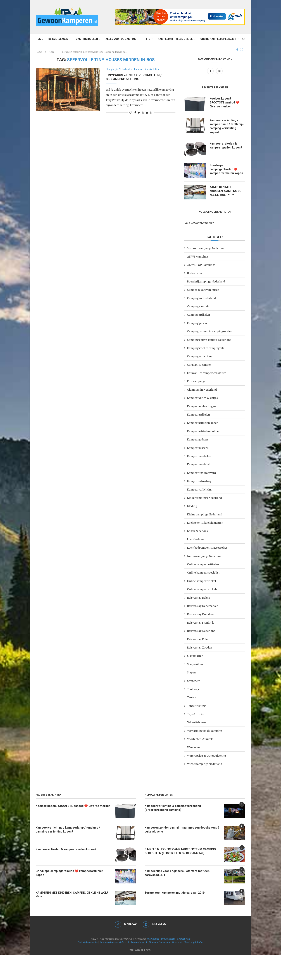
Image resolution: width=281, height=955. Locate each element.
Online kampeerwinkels (202, 589)
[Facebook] (237, 49)
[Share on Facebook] (135, 112)
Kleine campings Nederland (204, 514)
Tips (147, 38)
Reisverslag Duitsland (201, 614)
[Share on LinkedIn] (147, 112)
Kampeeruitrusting (199, 481)
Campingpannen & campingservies (209, 331)
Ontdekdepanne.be (88, 942)
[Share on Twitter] (139, 112)
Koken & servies (197, 531)
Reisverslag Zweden (199, 647)
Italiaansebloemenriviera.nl (114, 942)
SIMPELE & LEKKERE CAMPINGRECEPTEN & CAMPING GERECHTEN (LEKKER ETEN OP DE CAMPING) (180, 851)
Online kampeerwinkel (201, 581)
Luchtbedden (195, 539)
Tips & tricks (195, 714)
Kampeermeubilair (199, 464)
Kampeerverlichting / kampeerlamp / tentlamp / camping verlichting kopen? (226, 126)
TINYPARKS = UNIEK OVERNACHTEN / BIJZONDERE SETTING (134, 77)
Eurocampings (196, 381)
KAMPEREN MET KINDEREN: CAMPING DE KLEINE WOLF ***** (225, 191)
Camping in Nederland (201, 298)
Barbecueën (194, 273)
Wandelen (193, 747)
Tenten (191, 697)
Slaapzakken (195, 664)
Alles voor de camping (121, 38)
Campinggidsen (197, 323)
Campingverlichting (199, 356)
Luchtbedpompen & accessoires (207, 548)
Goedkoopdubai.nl (193, 942)
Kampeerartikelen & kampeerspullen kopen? (225, 145)
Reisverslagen (58, 38)
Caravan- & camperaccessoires (206, 373)
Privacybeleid (168, 938)
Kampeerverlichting (199, 489)
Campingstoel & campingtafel (206, 348)
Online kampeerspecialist (218, 38)
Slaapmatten (195, 656)
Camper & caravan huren (203, 290)
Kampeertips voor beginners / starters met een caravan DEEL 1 (177, 873)
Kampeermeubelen (199, 456)
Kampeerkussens (197, 448)
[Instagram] (241, 49)
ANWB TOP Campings (201, 265)
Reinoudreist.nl (139, 942)
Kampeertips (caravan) (201, 473)
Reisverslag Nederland (201, 631)
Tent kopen (194, 689)
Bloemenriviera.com (159, 942)
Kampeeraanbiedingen (201, 406)
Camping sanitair (198, 306)
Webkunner (153, 938)
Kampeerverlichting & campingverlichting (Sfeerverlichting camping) (173, 808)
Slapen (191, 672)
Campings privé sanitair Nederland (209, 340)
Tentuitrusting (196, 706)
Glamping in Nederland (118, 69)
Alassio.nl (177, 942)
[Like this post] (130, 112)
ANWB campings (197, 256)
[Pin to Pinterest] (143, 112)
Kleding (192, 506)
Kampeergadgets (197, 439)
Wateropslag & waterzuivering (206, 756)
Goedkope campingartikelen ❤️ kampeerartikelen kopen (226, 169)
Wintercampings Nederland (204, 764)
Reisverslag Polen (198, 639)
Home (39, 38)
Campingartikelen (198, 315)
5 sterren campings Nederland (206, 248)
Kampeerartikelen (198, 414)
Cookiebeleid (183, 938)
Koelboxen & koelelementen (205, 523)
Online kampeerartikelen (203, 564)
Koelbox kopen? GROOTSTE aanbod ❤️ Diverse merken (224, 102)
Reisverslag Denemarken (202, 606)
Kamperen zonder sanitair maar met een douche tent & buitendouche (182, 829)
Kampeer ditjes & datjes (146, 69)
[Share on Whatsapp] (151, 112)
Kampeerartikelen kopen (202, 423)
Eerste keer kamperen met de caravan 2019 (174, 892)
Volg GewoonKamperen (199, 223)
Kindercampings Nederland (204, 498)
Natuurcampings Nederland (204, 556)
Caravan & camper (199, 365)
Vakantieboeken (197, 722)
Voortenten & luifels (200, 739)
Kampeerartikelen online (175, 38)
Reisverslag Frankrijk (200, 622)
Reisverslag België (198, 598)
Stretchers (193, 681)
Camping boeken (87, 38)
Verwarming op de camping (204, 731)
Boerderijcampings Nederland (206, 281)
